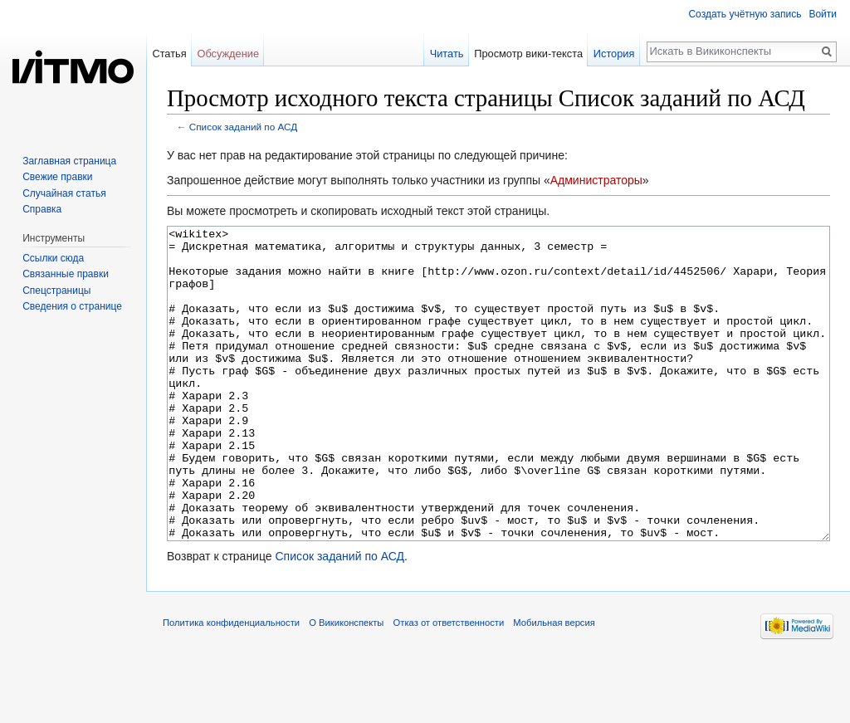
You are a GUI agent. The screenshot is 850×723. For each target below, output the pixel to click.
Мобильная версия (553, 685)
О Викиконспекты (346, 685)
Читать (447, 53)
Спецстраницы (56, 290)
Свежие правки (57, 177)
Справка (41, 209)
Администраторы (596, 180)
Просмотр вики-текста (528, 53)
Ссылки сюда (53, 258)
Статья (169, 53)
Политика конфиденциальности (231, 685)
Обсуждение (228, 53)
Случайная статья (63, 193)
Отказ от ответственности (449, 685)
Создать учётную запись (744, 14)
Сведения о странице (72, 306)
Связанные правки (65, 274)
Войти (822, 14)
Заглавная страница (69, 161)
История (614, 53)
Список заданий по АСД (243, 126)
